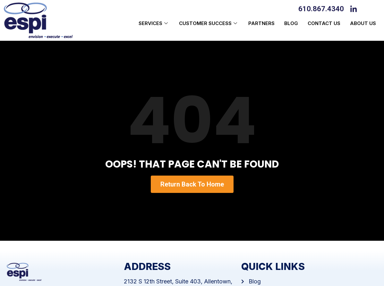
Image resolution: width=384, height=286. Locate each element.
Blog (291, 23)
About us (363, 23)
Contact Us (324, 23)
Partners (261, 23)
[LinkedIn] (355, 8)
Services (154, 23)
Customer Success (209, 23)
